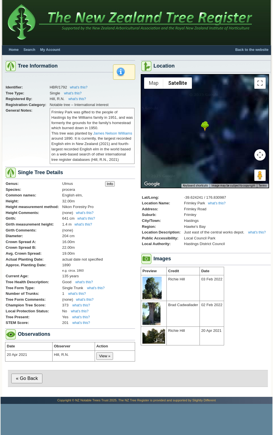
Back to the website (251, 50)
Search (29, 50)
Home (14, 50)
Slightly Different (204, 400)
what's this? (78, 87)
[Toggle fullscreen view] (260, 83)
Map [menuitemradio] (154, 83)
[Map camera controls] (260, 155)
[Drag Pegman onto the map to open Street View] (260, 175)
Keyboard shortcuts (195, 185)
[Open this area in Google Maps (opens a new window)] (152, 184)
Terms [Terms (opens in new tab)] (263, 185)
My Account (50, 50)
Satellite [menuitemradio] (177, 83)
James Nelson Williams (112, 133)
